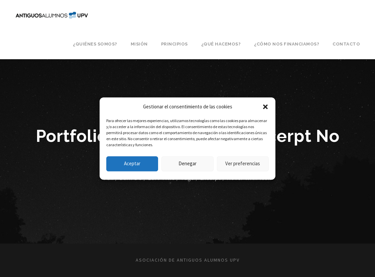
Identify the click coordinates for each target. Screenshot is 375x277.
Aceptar (132, 163)
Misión (139, 44)
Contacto (346, 44)
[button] (265, 106)
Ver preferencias (242, 163)
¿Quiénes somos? (95, 44)
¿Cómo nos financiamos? (286, 44)
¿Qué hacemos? (221, 44)
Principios (174, 44)
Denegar (187, 163)
